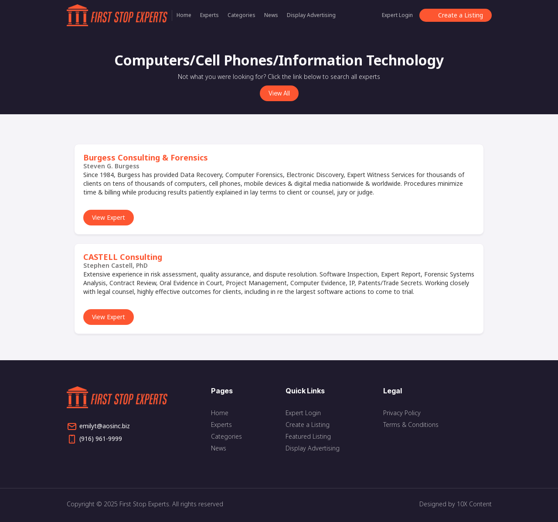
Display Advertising (311, 15)
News (271, 15)
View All (279, 93)
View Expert (108, 217)
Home (184, 15)
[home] (119, 15)
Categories (241, 15)
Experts (209, 15)
